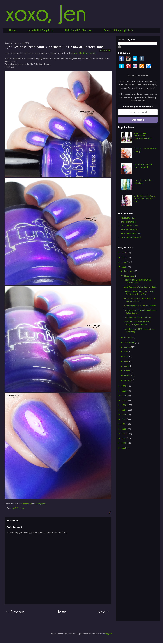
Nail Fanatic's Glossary (78, 30)
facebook (27, 504)
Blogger (107, 634)
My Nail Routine (128, 218)
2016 (124, 415)
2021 (124, 391)
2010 (124, 443)
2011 (124, 438)
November (129, 276)
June (126, 357)
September (129, 342)
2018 (124, 405)
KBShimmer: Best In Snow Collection (140, 306)
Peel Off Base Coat (129, 226)
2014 (124, 424)
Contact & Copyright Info (118, 30)
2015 (124, 419)
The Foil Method (128, 222)
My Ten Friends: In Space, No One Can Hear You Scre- (145, 199)
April (126, 366)
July (126, 352)
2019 (124, 400)
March (127, 371)
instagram (40, 504)
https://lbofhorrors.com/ (84, 53)
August (127, 347)
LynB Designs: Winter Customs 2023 (140, 287)
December (129, 271)
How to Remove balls (130, 234)
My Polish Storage (129, 230)
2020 (124, 396)
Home (12, 30)
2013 (124, 429)
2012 (124, 434)
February (128, 375)
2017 (124, 410)
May (126, 361)
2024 (124, 262)
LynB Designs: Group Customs (137, 317)
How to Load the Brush (131, 237)
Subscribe (138, 119)
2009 (124, 448)
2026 (124, 253)
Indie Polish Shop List (40, 30)
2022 (124, 386)
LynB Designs (18, 508)
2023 (124, 267)
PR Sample (105, 50)
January (127, 380)
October (128, 338)
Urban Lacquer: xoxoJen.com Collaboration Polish (143, 136)
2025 (124, 258)
